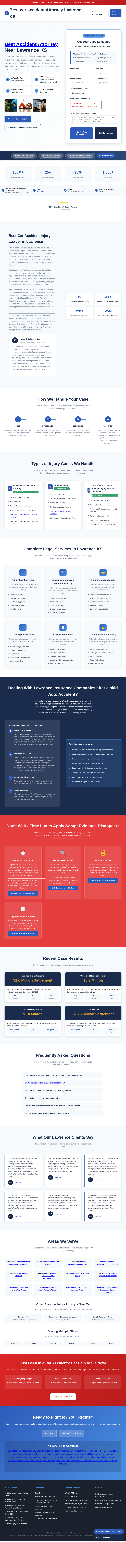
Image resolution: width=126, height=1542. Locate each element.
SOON (93, 105)
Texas (33, 1344)
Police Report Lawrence (73, 1512)
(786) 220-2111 (41, 193)
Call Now (114, 13)
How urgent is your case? (80, 98)
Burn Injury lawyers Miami (17, 1525)
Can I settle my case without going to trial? (43, 1099)
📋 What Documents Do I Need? (80, 157)
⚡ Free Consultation (106, 157)
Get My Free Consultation (81, 134)
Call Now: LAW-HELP (63, 1398)
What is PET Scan (71, 1494)
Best (6, 1494)
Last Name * (99, 68)
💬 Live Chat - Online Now (24, 157)
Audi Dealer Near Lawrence (45, 1498)
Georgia (112, 1344)
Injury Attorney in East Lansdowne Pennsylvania (50, 1277)
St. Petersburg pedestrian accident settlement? (45, 1084)
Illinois (92, 1344)
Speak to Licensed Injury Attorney (109, 1531)
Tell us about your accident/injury (83, 113)
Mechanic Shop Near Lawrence (46, 1520)
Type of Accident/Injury (79, 88)
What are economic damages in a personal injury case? (48, 1092)
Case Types (39, 1494)
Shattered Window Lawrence (75, 1508)
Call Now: (49, 1434)
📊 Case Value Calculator (51, 157)
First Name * (75, 68)
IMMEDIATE (77, 105)
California (13, 1344)
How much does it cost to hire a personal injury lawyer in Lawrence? (54, 1076)
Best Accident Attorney (31, 45)
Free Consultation (97, 13)
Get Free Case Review (17, 120)
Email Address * (101, 78)
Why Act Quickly (71, 1498)
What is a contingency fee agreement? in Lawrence (47, 1115)
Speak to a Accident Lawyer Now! (22, 128)
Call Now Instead (106, 134)
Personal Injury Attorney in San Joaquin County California (107, 1291)
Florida (53, 1344)
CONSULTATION (109, 105)
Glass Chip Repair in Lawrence (76, 1501)
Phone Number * (76, 78)
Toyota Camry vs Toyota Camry (76, 1505)
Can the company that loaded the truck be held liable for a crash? (53, 1107)
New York (72, 1344)
